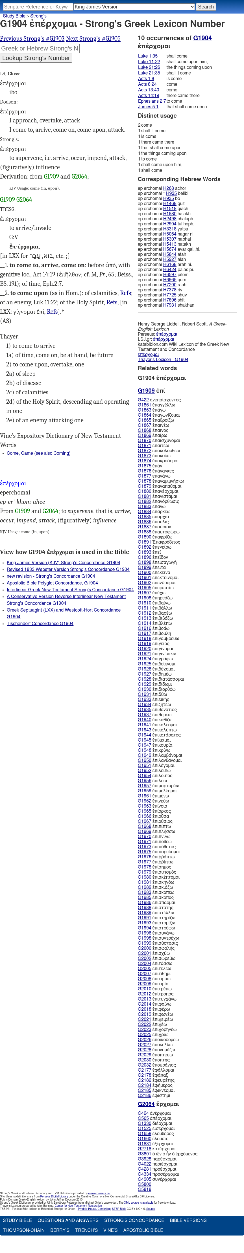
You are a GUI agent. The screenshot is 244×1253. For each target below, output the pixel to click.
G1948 (144, 750)
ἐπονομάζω (156, 1050)
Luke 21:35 (149, 73)
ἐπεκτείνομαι (158, 577)
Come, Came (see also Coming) (39, 453)
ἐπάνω (151, 506)
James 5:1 (148, 107)
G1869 (144, 435)
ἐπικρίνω (154, 750)
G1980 (144, 877)
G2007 (144, 973)
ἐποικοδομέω (158, 1039)
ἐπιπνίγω (154, 836)
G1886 (144, 522)
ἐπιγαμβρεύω (158, 638)
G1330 (144, 1123)
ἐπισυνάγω (156, 933)
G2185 (144, 1090)
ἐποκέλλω (155, 1045)
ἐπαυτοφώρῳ (159, 532)
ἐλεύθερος (156, 1133)
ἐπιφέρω (154, 1009)
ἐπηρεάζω (155, 598)
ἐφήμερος (155, 1085)
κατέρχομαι (157, 1149)
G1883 (144, 506)
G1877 (144, 476)
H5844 (170, 254)
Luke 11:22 (149, 62)
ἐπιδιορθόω (157, 689)
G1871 (144, 445)
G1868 (144, 430)
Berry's (59, 1230)
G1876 (144, 471)
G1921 (144, 654)
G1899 (144, 567)
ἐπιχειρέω (155, 1019)
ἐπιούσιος (155, 821)
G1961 (144, 796)
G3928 (144, 1159)
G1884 (144, 511)
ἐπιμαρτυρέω (158, 786)
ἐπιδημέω (155, 674)
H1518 (170, 208)
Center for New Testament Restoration (78, 1205)
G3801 (144, 1154)
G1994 (144, 928)
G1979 (144, 872)
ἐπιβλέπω (155, 623)
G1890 (144, 537)
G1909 (51, 176)
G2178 (144, 1075)
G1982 (144, 887)
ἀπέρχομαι (154, 1118)
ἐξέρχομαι (155, 1144)
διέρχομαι (155, 1123)
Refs (125, 293)
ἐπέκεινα (154, 572)
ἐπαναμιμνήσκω (161, 481)
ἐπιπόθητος (157, 847)
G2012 (144, 994)
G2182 (144, 1080)
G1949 (144, 755)
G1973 (144, 847)
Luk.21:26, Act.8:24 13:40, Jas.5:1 (125, 293)
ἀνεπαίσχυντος (159, 400)
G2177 (144, 1070)
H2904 (170, 224)
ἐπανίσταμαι (157, 496)
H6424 (170, 269)
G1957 (144, 786)
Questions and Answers (68, 1220)
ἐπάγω (151, 410)
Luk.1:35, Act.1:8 (111, 302)
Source (150, 1209)
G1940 (144, 720)
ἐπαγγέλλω (156, 405)
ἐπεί (149, 552)
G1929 (144, 684)
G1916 (144, 628)
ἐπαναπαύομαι (160, 486)
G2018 (144, 1009)
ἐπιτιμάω (154, 979)
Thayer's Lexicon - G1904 (163, 359)
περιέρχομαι (157, 1164)
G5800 (144, 1184)
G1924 (144, 659)
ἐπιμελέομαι (157, 791)
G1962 (144, 801)
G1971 (144, 841)
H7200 (170, 285)
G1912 (144, 613)
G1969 (144, 831)
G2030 (144, 1060)
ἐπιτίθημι (154, 973)
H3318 (170, 229)
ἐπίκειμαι (154, 740)
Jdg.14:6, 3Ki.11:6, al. (52, 311)
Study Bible (14, 16)
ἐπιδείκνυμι (156, 664)
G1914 (144, 623)
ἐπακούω (154, 456)
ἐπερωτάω (156, 588)
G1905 (144, 588)
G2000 (144, 948)
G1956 (144, 781)
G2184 (144, 1085)
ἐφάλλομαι (156, 1070)
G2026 (144, 1039)
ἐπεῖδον (153, 557)
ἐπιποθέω (155, 841)
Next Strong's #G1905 (93, 38)
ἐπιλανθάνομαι (160, 760)
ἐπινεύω (153, 801)
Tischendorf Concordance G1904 (40, 623)
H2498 (170, 219)
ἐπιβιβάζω (155, 618)
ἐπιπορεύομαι (159, 852)
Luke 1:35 (148, 56)
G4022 (144, 1164)
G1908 (144, 598)
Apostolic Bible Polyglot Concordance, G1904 (52, 583)
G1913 (144, 618)
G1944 (144, 735)
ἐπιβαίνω (154, 603)
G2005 (144, 968)
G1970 (144, 836)
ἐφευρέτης (156, 1080)
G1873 (144, 456)
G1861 (144, 405)
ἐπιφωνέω (155, 1014)
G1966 (144, 816)
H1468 (170, 203)
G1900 (144, 572)
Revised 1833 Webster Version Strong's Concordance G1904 (68, 569)
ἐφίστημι (154, 1095)
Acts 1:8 (146, 78)
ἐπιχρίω (153, 1034)
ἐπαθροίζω (156, 420)
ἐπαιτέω (153, 445)
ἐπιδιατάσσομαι (161, 679)
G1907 (144, 593)
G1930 (144, 689)
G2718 (144, 1149)
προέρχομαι (157, 1169)
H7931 (170, 305)
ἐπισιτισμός (157, 872)
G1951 (144, 765)
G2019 (144, 1014)
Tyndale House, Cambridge (94, 1209)
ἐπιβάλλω (155, 608)
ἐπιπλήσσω (156, 831)
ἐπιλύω (152, 781)
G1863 (144, 410)
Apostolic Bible (143, 1230)
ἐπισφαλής (156, 948)
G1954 (144, 775)
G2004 (144, 963)
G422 (143, 400)
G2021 (144, 1019)
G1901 (144, 577)
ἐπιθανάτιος (157, 709)
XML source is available (138, 1202)
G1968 (144, 826)
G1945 (144, 740)
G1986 (144, 902)
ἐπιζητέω (154, 704)
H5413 (170, 244)
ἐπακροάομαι (158, 461)
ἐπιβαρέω (155, 613)
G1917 (144, 633)
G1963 (144, 806)
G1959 (144, 791)
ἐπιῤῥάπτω (156, 857)
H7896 (170, 300)
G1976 (144, 857)
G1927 (144, 674)
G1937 (144, 715)
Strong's (38, 16)
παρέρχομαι (157, 1159)
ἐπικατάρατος (159, 735)
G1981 (144, 882)
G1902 (144, 583)
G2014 (144, 1004)
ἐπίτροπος (155, 994)
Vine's (110, 1230)
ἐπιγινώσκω (157, 654)
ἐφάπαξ (153, 1075)
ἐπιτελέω (154, 968)
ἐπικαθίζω (155, 720)
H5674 (170, 249)
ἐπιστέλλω (156, 913)
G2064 (79, 176)
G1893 (144, 552)
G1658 (144, 1133)
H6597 (170, 274)
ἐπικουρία (155, 745)
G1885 (144, 517)
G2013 (144, 999)
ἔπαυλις (153, 522)
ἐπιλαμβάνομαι (160, 755)
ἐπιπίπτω (154, 826)
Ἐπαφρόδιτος (159, 542)
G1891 (144, 542)
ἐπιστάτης (155, 907)
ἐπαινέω (153, 425)
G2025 (144, 1034)
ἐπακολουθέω (159, 451)
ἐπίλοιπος (155, 775)
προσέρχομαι (158, 1174)
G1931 (144, 694)
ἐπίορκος (154, 811)
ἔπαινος (153, 430)
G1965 (144, 811)
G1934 (144, 704)
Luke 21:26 (149, 67)
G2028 (144, 1050)
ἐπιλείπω (154, 770)
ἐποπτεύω (155, 1055)
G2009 (144, 984)
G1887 (144, 527)
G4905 (144, 1179)
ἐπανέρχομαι (158, 491)
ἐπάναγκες (156, 471)
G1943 (144, 730)
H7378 (170, 290)
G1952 (144, 770)
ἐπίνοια (152, 806)
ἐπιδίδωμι (155, 684)
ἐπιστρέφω (156, 928)
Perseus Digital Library (54, 1196)
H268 (168, 188)
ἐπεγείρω (154, 547)
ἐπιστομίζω (156, 923)
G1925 (144, 664)
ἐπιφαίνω (154, 1004)
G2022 (144, 1024)
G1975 (144, 852)
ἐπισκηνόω (156, 882)
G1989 (144, 913)
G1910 (144, 603)
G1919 (144, 643)
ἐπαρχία (153, 517)
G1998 (144, 938)
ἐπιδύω (152, 694)
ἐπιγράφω (155, 659)
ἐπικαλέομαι (157, 725)
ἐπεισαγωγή (157, 562)
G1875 (144, 466)
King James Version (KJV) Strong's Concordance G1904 (63, 562)
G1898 (144, 562)
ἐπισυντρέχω (158, 938)
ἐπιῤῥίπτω (155, 862)
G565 (143, 1118)
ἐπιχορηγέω (157, 1029)
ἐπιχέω (152, 1024)
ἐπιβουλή (154, 633)
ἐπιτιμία (153, 984)
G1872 (144, 451)
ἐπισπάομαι (156, 902)
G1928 (144, 679)
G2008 (144, 979)
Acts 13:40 (148, 90)
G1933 (144, 699)
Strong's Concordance (134, 1220)
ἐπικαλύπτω (157, 730)
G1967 (144, 821)
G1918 (144, 638)
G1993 (144, 923)
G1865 (144, 420)
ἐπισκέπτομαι (159, 877)
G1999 (144, 943)
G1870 (144, 440)
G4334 (144, 1174)
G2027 (144, 1045)
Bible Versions (188, 1220)
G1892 (144, 547)
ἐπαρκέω (154, 511)
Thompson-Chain (24, 1230)
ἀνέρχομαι (154, 1113)
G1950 (144, 760)
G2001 (144, 953)
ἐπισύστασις (158, 943)
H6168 (170, 264)
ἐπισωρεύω (156, 958)
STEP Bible (119, 1209)
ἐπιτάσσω (155, 963)
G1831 (144, 1144)
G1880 (144, 491)
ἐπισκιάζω (155, 887)
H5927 (170, 259)
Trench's (86, 1230)
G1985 (144, 897)
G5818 (144, 1189)
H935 (171, 193)
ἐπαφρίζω (155, 537)
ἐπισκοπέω (156, 892)
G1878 (144, 481)
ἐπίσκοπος (156, 897)
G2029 (144, 1055)
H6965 (170, 280)
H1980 (170, 214)
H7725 (170, 295)
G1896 (144, 557)
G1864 (144, 415)
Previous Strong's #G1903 (32, 38)
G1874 (144, 461)
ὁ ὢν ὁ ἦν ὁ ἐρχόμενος (167, 1154)
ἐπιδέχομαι (156, 669)
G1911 (144, 608)
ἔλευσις (153, 1139)
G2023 (144, 1029)
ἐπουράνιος (157, 1065)
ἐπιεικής (153, 699)
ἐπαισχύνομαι (159, 440)
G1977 (144, 862)
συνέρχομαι (157, 1179)
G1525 (144, 1128)
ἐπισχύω (154, 953)
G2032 (144, 1065)
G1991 (144, 918)
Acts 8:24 (147, 84)
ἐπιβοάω (153, 628)
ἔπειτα (152, 567)
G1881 (144, 496)
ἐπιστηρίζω (156, 918)
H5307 (170, 239)
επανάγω (154, 476)
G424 (143, 1113)
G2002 (144, 958)
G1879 (144, 486)
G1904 (202, 38)
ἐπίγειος (153, 643)
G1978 (144, 867)
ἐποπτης (154, 1060)
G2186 (144, 1095)
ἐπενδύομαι (157, 583)
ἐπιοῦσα (153, 816)
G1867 (144, 425)
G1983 (144, 892)
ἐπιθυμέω (154, 715)
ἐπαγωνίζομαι (159, 415)
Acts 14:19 (148, 95)
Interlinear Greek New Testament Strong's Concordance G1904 (70, 590)
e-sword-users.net (99, 1193)
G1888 (144, 532)
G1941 (144, 725)
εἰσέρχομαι (156, 1128)
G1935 (144, 709)
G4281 (144, 1169)
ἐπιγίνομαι (155, 649)
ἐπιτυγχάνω (157, 999)
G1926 (144, 669)
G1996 (144, 933)
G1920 (144, 649)
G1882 (144, 501)
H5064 (170, 234)
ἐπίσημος (154, 867)
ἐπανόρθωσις (158, 501)
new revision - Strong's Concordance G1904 (51, 576)
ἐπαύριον (154, 527)
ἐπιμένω (153, 796)
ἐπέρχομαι (166, 334)
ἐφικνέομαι (156, 1090)
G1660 (144, 1139)
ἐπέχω (151, 593)
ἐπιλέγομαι (156, 765)
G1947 (144, 745)
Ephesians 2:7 (152, 101)
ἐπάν (150, 466)
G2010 (144, 989)
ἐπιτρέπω (155, 989)
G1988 (144, 907)
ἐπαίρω (152, 435)
